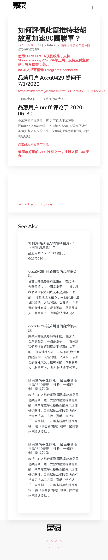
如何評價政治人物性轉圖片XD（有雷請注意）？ (51, 245)
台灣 (69, 45)
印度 (81, 45)
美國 (75, 45)
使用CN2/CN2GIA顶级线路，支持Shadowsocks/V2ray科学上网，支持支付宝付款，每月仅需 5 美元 (53, 60)
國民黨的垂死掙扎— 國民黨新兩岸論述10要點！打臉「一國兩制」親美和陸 (52, 384)
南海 (64, 45)
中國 (87, 45)
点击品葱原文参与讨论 (33, 144)
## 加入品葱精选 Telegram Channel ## (48, 70)
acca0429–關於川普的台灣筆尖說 (52, 273)
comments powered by (36, 204)
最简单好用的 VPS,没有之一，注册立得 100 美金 (53, 154)
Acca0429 (28, 45)
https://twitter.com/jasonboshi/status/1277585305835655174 (61, 91)
